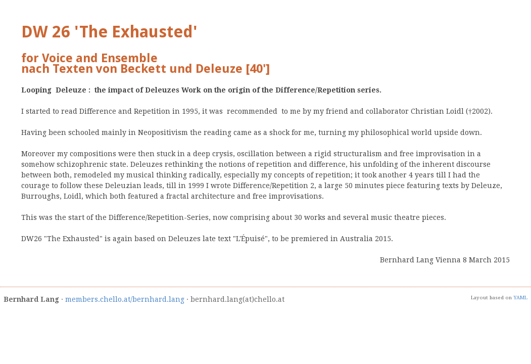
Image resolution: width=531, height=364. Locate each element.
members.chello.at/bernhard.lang (124, 299)
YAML (520, 297)
